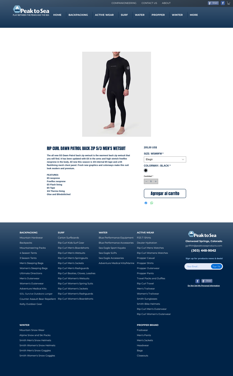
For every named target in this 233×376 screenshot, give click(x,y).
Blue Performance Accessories (116, 242)
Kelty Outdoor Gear (31, 304)
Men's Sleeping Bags (31, 263)
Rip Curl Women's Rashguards (75, 293)
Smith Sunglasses (147, 298)
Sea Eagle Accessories (111, 258)
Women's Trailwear (148, 293)
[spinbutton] (151, 181)
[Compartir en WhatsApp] (152, 203)
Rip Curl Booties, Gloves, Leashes (76, 273)
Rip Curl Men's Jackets (71, 263)
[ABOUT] (166, 3)
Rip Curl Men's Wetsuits (71, 252)
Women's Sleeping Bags (33, 268)
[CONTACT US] (149, 3)
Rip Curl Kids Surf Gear (71, 242)
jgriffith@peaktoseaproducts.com (204, 245)
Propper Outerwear (148, 268)
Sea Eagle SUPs (108, 252)
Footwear (142, 330)
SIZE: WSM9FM (154, 153)
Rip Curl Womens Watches (152, 252)
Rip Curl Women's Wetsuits (73, 278)
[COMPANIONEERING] (123, 3)
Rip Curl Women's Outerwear (154, 314)
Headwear (143, 345)
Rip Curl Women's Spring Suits (75, 283)
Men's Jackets (145, 340)
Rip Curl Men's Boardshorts (73, 247)
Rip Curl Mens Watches (150, 247)
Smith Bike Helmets (148, 303)
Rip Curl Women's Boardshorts (75, 298)
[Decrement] (146, 181)
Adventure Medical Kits (33, 288)
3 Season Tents (28, 258)
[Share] (213, 3)
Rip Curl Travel (145, 283)
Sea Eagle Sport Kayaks (112, 247)
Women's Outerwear (32, 283)
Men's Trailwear (146, 288)
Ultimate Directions (31, 273)
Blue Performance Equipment (116, 237)
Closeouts (142, 355)
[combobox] (165, 159)
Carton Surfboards (68, 237)
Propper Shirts (145, 263)
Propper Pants (145, 273)
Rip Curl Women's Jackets (73, 288)
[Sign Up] (216, 266)
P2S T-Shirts (144, 237)
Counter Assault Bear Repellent (38, 298)
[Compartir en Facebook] (146, 203)
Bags (140, 350)
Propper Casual (146, 258)
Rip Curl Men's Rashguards (73, 268)
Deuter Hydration (147, 242)
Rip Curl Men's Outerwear (152, 308)
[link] (229, 3)
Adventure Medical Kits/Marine (116, 263)
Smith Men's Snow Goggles (35, 350)
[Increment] (156, 181)
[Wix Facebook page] (223, 3)
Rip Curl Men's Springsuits (73, 258)
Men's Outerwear (29, 278)
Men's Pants (144, 335)
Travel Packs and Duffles (151, 278)
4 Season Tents (28, 252)
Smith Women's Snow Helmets (37, 345)
